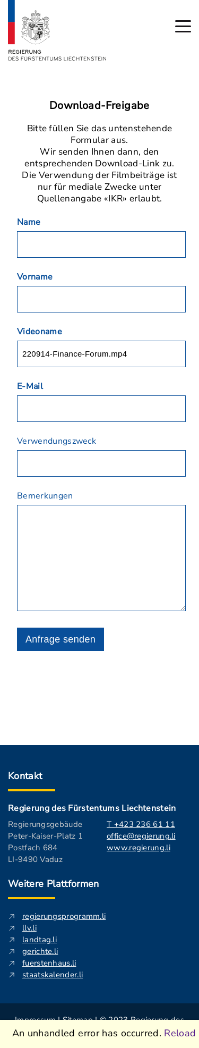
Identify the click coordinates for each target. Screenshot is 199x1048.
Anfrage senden (60, 639)
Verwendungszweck (56, 441)
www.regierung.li (138, 847)
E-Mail (30, 386)
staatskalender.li (52, 974)
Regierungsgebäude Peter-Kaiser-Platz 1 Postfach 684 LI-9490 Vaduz (45, 842)
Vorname (35, 277)
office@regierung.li (141, 836)
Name (28, 222)
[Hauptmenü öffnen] (183, 26)
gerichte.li (40, 951)
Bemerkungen (45, 496)
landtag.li (39, 939)
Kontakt (25, 776)
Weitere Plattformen (53, 883)
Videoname (39, 331)
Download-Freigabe (99, 105)
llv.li (29, 928)
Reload (180, 1033)
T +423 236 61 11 (141, 824)
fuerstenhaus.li (49, 963)
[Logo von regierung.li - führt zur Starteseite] (57, 30)
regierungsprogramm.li (64, 916)
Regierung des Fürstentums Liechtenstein (92, 808)
